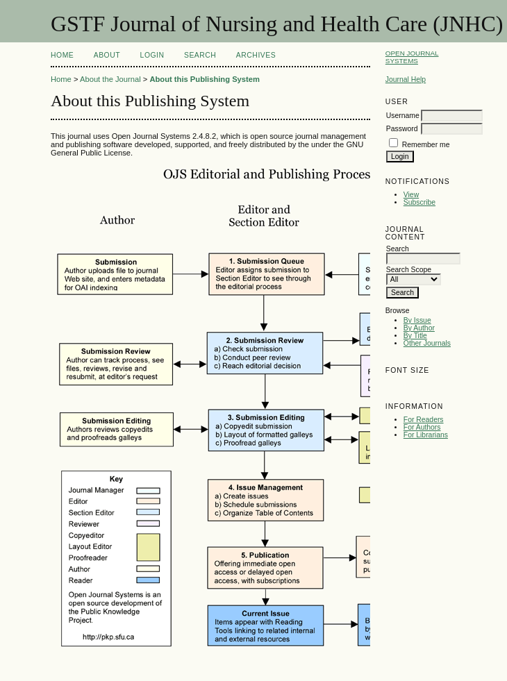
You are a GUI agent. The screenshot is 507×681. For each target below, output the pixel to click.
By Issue (417, 320)
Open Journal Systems (412, 57)
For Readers (424, 419)
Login (152, 55)
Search (200, 55)
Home (62, 55)
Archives (256, 55)
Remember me (426, 145)
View (411, 195)
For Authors (422, 427)
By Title (415, 335)
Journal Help (405, 79)
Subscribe (419, 202)
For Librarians (426, 435)
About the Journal (110, 79)
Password (402, 129)
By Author (419, 328)
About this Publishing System (204, 79)
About (107, 55)
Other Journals (427, 343)
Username (402, 115)
